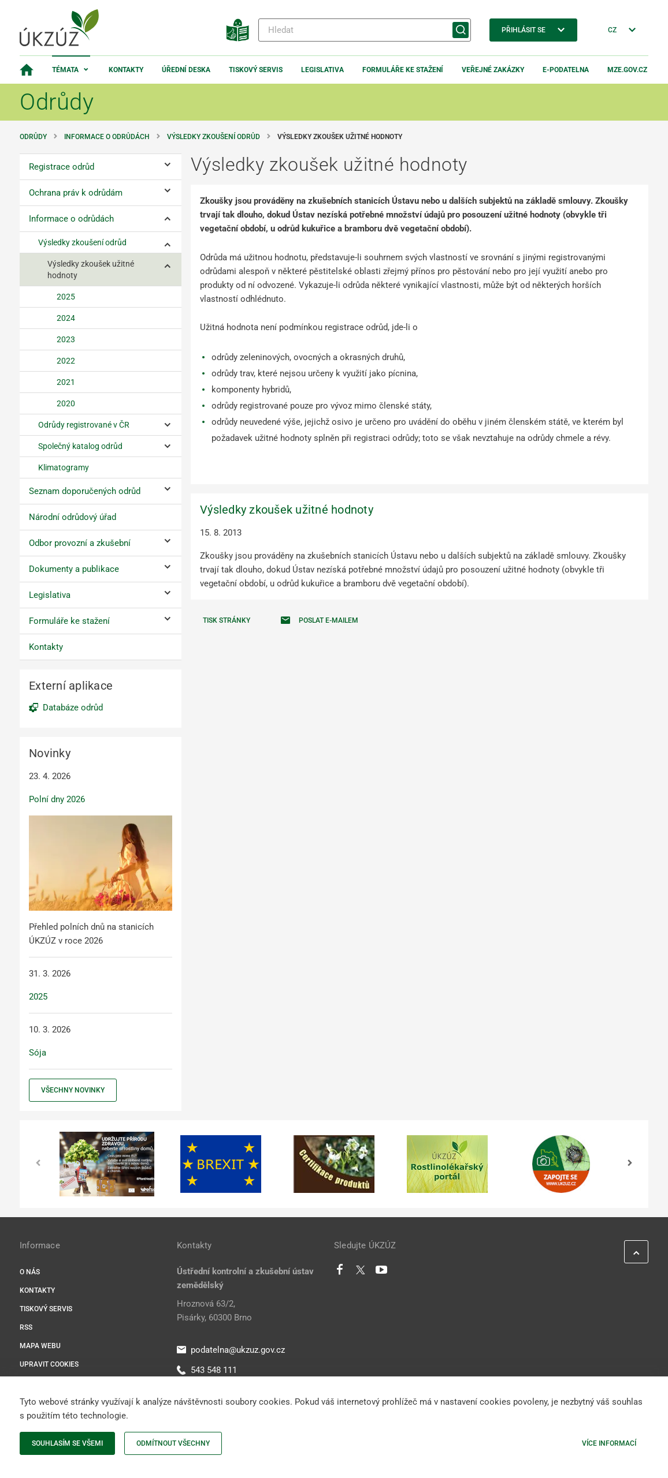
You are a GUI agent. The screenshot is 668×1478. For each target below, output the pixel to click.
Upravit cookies (49, 1364)
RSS (26, 1327)
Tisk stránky (226, 620)
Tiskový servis (256, 70)
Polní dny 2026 (57, 799)
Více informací (609, 1443)
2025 (38, 996)
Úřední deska (186, 70)
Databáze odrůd (73, 707)
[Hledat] (364, 30)
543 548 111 (207, 1370)
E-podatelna (566, 70)
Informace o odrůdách (107, 137)
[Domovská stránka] (27, 70)
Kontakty (126, 70)
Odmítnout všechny (173, 1443)
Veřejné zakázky (493, 70)
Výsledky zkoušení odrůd (213, 137)
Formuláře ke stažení (402, 70)
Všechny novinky (73, 1090)
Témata (65, 70)
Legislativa (322, 70)
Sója (37, 1052)
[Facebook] (340, 1272)
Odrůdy (33, 137)
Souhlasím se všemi (67, 1443)
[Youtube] (382, 1272)
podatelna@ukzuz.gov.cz (231, 1350)
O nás (30, 1272)
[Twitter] (360, 1272)
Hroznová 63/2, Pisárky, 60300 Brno (214, 1311)
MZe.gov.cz (627, 70)
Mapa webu (40, 1346)
